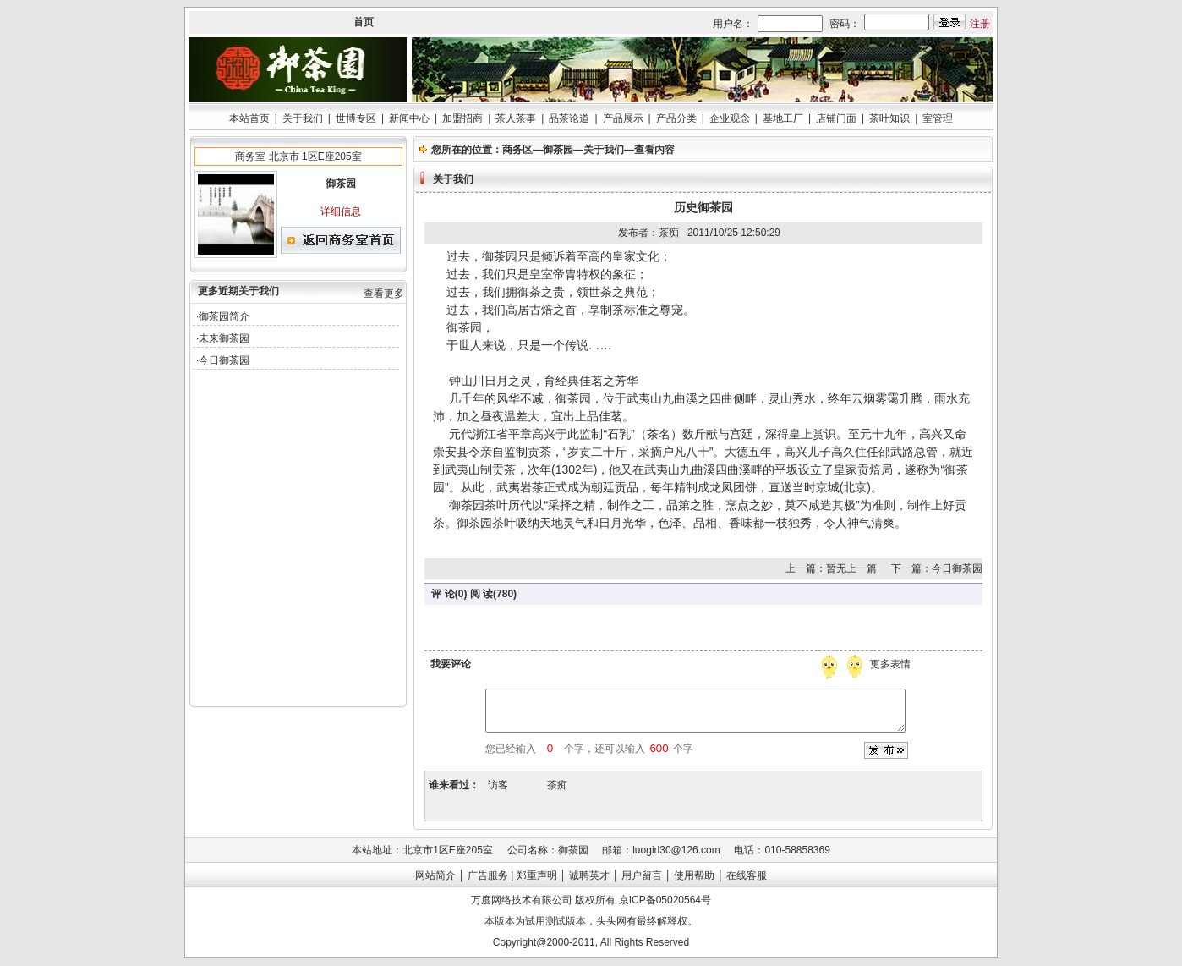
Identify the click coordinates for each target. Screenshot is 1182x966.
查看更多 (384, 293)
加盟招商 (462, 118)
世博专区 (356, 118)
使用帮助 (694, 875)
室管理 (937, 118)
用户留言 (641, 875)
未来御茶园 (224, 338)
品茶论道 (569, 118)
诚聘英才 (589, 875)
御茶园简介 (224, 316)
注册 (980, 24)
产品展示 (623, 118)
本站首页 (249, 118)
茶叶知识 (889, 118)
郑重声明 (537, 875)
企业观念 (729, 118)
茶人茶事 (515, 118)
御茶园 (558, 150)
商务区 (517, 150)
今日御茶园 (224, 360)
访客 (498, 785)
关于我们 (302, 118)
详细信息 (340, 211)
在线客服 (746, 875)
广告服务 (488, 875)
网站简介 (435, 875)
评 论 (442, 594)
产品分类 (676, 118)
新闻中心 (409, 118)
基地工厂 (783, 118)
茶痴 (557, 785)
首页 (363, 22)
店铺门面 (836, 118)
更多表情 (892, 664)
